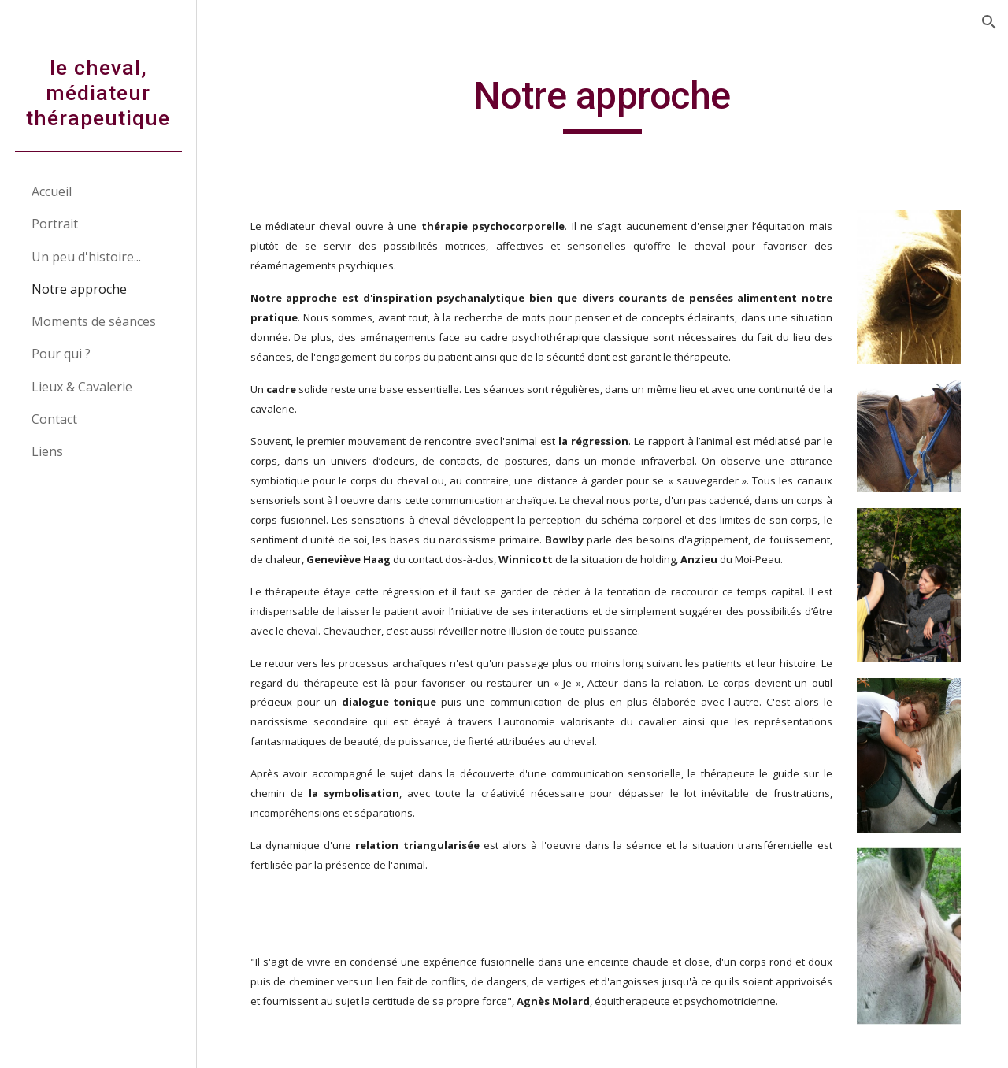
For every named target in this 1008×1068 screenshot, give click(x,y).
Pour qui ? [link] (61, 353)
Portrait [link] (55, 223)
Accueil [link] (52, 191)
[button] (989, 22)
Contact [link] (54, 419)
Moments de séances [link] (94, 321)
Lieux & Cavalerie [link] (82, 386)
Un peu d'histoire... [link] (86, 256)
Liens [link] (47, 451)
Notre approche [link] (79, 289)
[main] (602, 103)
